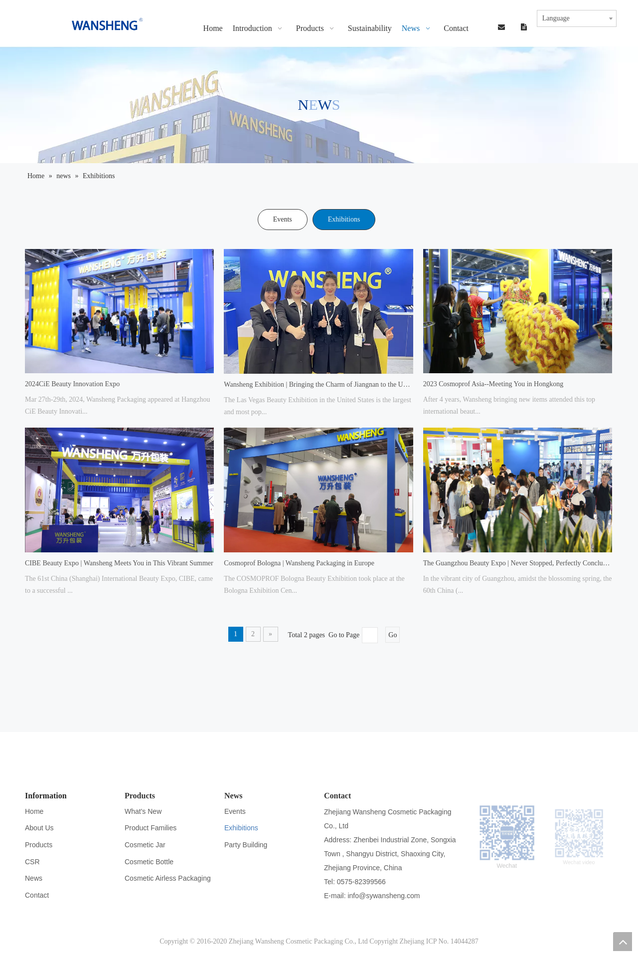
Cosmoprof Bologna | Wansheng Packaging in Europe (299, 563)
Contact (37, 895)
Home (34, 811)
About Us (39, 828)
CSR (32, 862)
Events (282, 219)
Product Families (150, 828)
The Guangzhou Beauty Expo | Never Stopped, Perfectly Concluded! (517, 563)
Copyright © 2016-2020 (194, 941)
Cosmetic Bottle (149, 862)
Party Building (245, 845)
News (33, 878)
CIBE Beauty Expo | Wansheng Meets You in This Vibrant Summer (119, 563)
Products (38, 845)
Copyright (383, 941)
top (622, 941)
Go (392, 635)
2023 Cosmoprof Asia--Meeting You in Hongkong (493, 384)
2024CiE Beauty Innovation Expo (72, 384)
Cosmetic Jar (145, 845)
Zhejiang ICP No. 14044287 (439, 941)
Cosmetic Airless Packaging (168, 878)
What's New (143, 811)
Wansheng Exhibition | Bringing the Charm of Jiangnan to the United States (318, 384)
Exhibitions (344, 219)
